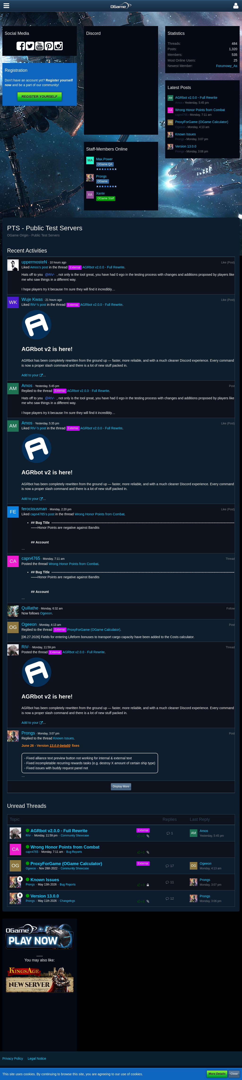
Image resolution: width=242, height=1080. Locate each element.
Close (234, 1074)
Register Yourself (39, 96)
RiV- (51, 274)
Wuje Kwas (32, 299)
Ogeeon (180, 127)
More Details (217, 1074)
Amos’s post (39, 267)
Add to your (30, 375)
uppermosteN (34, 262)
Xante (100, 193)
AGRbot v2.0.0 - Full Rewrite (196, 97)
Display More (121, 786)
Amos (178, 102)
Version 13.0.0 (185, 146)
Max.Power (104, 159)
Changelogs (67, 900)
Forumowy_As (226, 66)
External (143, 830)
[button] (6, 6)
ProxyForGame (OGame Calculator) (201, 122)
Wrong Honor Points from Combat (200, 110)
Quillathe (30, 608)
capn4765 (181, 114)
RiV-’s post (38, 305)
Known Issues (185, 134)
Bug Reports (74, 851)
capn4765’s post (42, 514)
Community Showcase (75, 835)
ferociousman (34, 509)
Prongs (101, 176)
